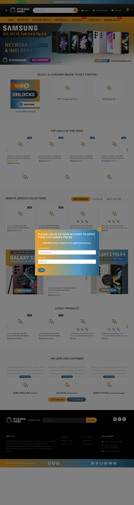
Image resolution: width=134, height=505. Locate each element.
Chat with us (21, 2)
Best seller (114, 199)
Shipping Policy (88, 444)
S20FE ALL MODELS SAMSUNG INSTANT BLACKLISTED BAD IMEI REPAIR (113, 157)
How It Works (67, 444)
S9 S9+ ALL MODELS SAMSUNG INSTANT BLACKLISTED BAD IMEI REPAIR (18, 157)
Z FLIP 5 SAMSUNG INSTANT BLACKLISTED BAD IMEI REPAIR (18, 227)
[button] (23, 20)
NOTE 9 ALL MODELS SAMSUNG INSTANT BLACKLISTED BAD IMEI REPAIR (50, 157)
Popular (97, 199)
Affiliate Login (67, 441)
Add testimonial (57, 400)
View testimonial (76, 400)
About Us (65, 437)
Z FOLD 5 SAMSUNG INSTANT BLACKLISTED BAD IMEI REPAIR (49, 227)
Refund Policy (87, 441)
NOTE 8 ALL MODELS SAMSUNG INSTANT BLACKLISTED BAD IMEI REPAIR (81, 157)
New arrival (80, 199)
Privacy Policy (87, 437)
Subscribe (91, 420)
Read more (25, 377)
